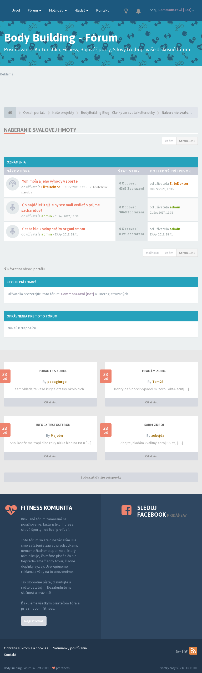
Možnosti (58, 10)
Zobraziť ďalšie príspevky (101, 477)
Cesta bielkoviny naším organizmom (53, 228)
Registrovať (33, 621)
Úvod (16, 10)
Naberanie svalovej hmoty (40, 130)
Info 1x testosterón (53, 425)
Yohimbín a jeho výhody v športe (49, 181)
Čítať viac (50, 402)
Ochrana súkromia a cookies (26, 648)
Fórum (34, 10)
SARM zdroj (154, 425)
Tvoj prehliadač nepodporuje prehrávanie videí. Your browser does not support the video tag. (101, 87)
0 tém (169, 141)
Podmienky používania (69, 648)
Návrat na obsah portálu (24, 268)
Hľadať (81, 10)
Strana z (187, 141)
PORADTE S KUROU (53, 371)
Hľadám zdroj (154, 371)
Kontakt (102, 10)
